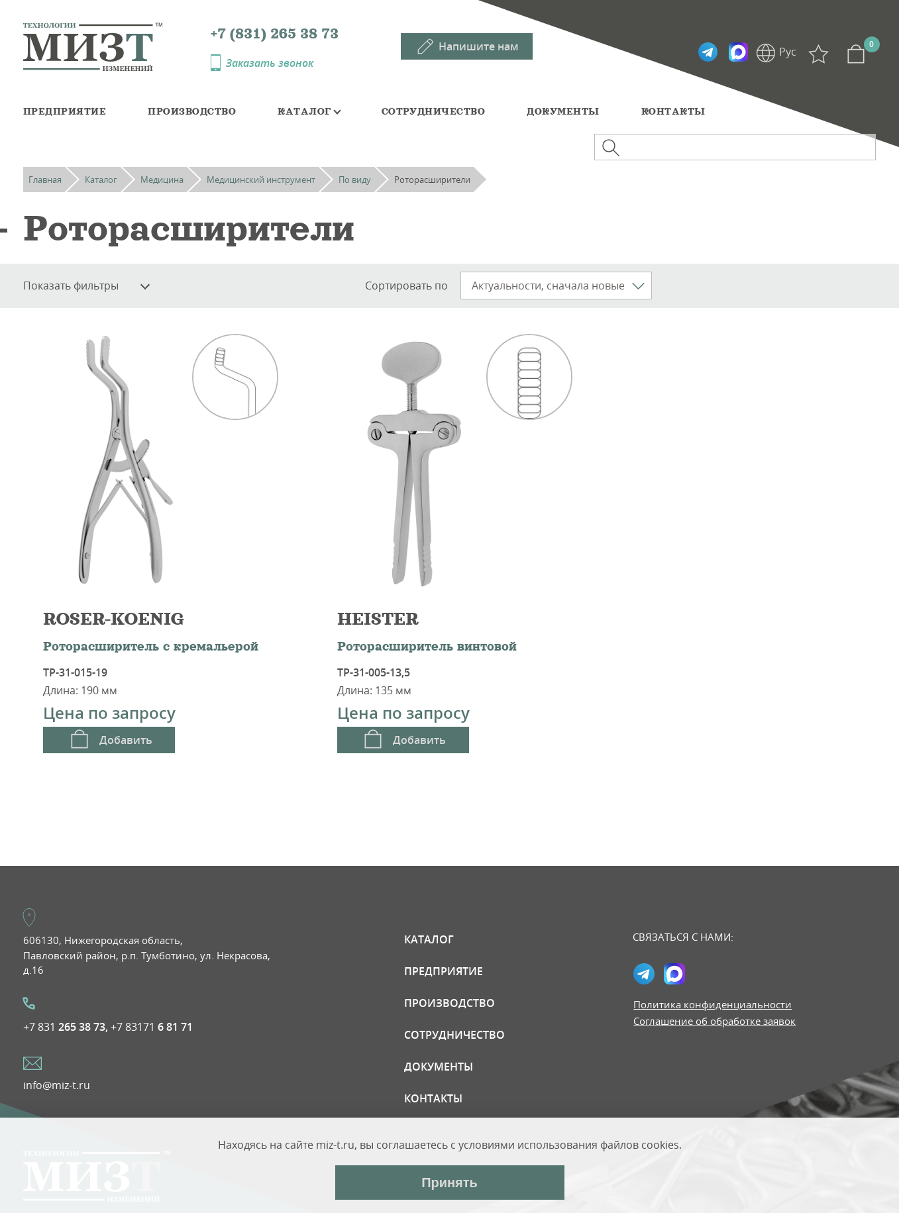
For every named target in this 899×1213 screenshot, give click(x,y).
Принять (449, 1182)
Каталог (304, 111)
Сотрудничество (434, 111)
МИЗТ (117, 46)
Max (738, 52)
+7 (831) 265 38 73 (275, 34)
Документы (563, 111)
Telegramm (707, 52)
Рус (787, 51)
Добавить (125, 740)
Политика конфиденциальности (712, 1004)
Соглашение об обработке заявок (714, 1021)
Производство (192, 111)
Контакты (673, 111)
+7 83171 (152, 1027)
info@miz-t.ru (56, 1085)
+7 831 (65, 1027)
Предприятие (64, 111)
